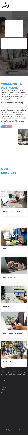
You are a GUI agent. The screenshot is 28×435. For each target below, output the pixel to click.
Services (3, 389)
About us (3, 387)
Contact (3, 394)
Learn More (6, 126)
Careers (3, 392)
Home (2, 384)
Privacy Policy (14, 432)
